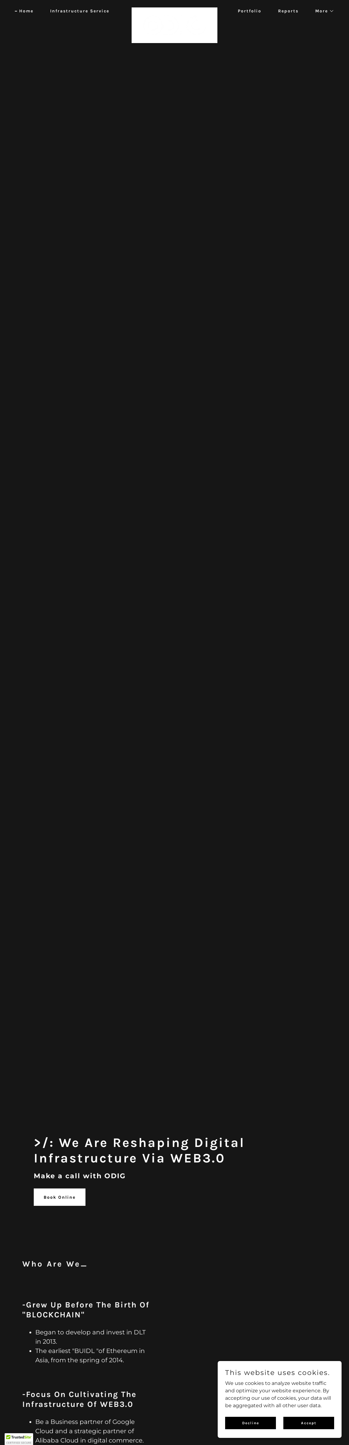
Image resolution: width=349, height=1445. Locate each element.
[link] (174, 9)
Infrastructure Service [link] (79, 11)
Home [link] (26, 11)
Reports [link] (288, 11)
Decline (250, 1423)
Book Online (60, 1197)
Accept (308, 1423)
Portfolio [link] (249, 11)
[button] (322, 11)
